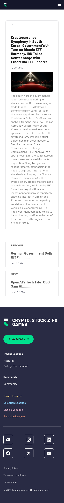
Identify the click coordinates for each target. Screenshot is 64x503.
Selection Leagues (14, 402)
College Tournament (15, 366)
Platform (8, 360)
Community (10, 383)
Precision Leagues (14, 416)
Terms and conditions (14, 475)
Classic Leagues (13, 409)
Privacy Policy (10, 468)
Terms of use (10, 481)
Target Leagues (12, 395)
